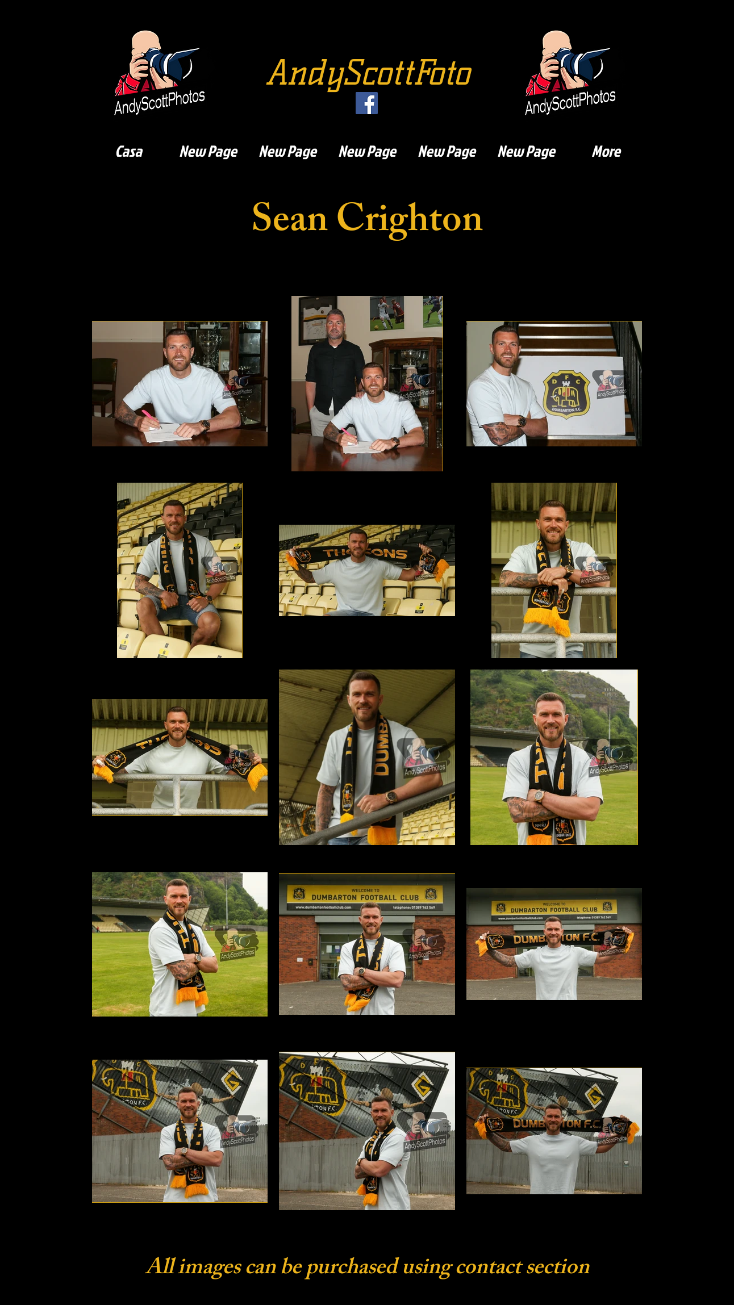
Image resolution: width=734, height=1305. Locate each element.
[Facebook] (367, 103)
